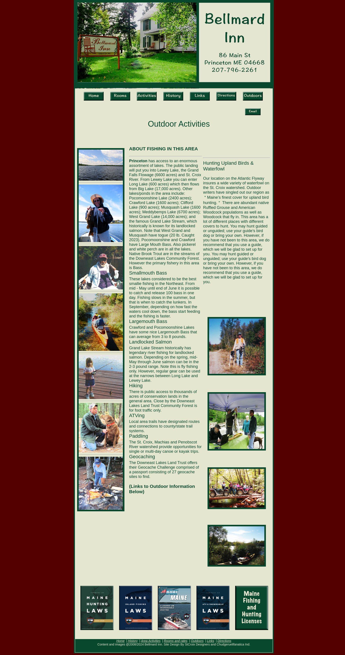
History (133, 641)
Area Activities (150, 641)
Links (210, 641)
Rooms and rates (175, 641)
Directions (224, 641)
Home (120, 641)
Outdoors (197, 641)
